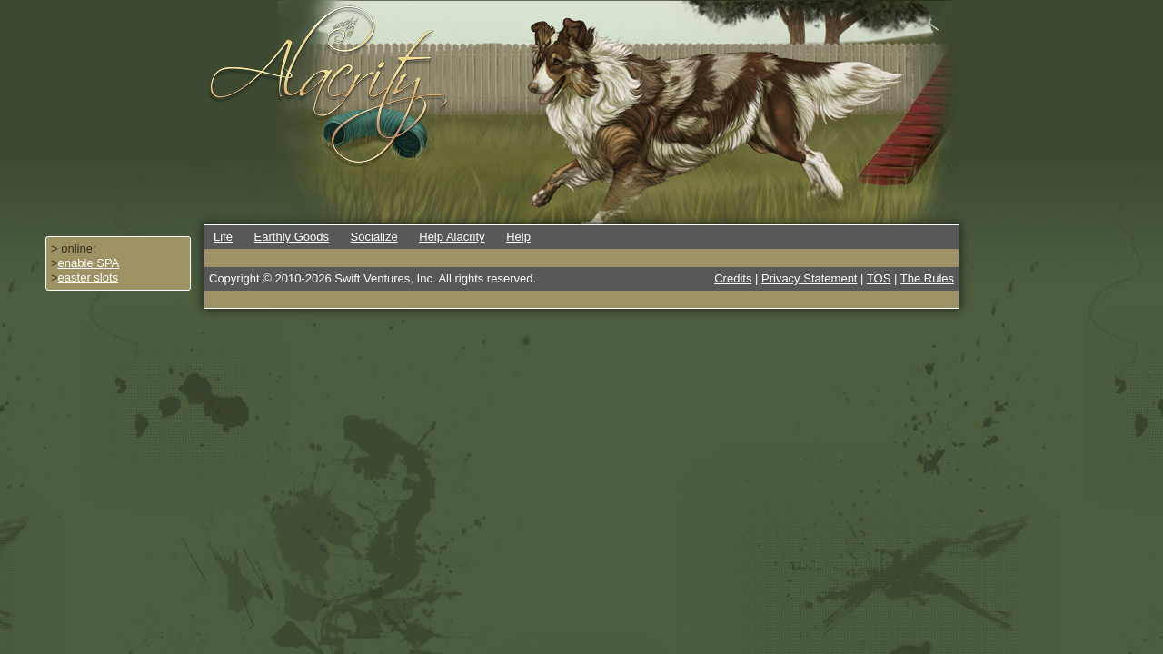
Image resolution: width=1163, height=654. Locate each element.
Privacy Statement (809, 278)
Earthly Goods (291, 236)
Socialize (374, 236)
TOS (879, 278)
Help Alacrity (451, 236)
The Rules (927, 278)
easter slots (88, 277)
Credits (732, 278)
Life (223, 236)
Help (518, 236)
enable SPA (89, 263)
